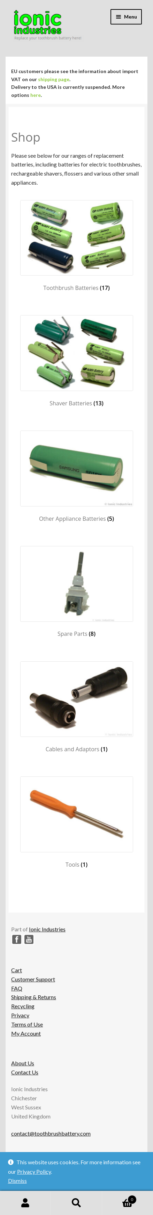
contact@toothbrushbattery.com (51, 1133)
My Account (26, 1033)
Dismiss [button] (17, 1180)
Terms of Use (27, 1024)
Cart (16, 970)
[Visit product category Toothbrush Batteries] (76, 246)
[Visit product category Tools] (76, 822)
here (35, 95)
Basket (119, 1198)
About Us (22, 1063)
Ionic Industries (47, 929)
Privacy (20, 1015)
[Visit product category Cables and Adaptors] (76, 707)
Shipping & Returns (33, 997)
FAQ (16, 988)
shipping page (53, 79)
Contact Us (24, 1072)
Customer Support (33, 979)
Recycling (23, 1006)
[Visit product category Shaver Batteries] (76, 361)
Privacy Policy (34, 1171)
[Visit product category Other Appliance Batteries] (76, 476)
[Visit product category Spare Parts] (76, 592)
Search (76, 1203)
